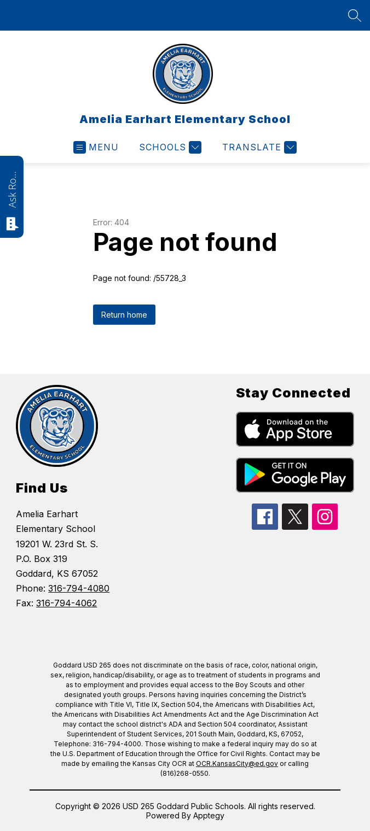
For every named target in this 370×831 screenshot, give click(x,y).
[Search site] (354, 15)
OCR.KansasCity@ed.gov (237, 763)
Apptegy (208, 815)
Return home (124, 314)
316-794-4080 (78, 588)
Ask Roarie (12, 188)
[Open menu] (96, 147)
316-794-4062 (66, 603)
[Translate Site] (258, 147)
